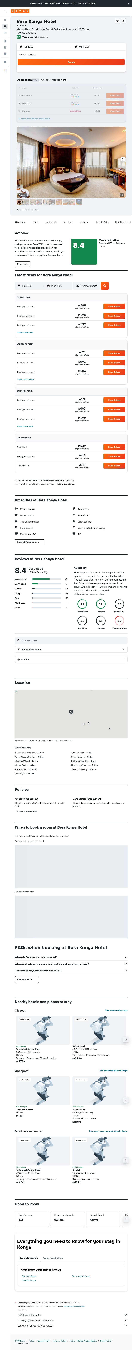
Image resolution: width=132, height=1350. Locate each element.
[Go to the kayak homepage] (20, 11)
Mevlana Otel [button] (79, 1109)
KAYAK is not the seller (73, 1315)
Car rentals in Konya (81, 1276)
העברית (92, 3)
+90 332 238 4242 (26, 32)
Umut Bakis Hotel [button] (24, 1109)
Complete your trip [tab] (29, 1258)
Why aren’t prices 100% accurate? (73, 1325)
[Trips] (5, 62)
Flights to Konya (29, 1276)
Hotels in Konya (29, 1280)
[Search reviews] (73, 640)
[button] (128, 3)
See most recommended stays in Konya (108, 1131)
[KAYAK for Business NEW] (5, 54)
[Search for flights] (5, 20)
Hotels (31, 1341)
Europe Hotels (43, 1341)
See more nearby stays (116, 1010)
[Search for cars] (5, 33)
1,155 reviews (41, 36)
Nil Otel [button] (76, 1170)
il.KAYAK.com (20, 1341)
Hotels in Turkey (59, 1341)
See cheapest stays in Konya (114, 1070)
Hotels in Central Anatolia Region (83, 1341)
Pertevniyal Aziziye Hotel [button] (28, 1049)
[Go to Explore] (5, 41)
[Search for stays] (5, 26)
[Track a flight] (5, 47)
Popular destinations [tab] (53, 1258)
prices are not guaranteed (74, 1306)
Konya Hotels (105, 1341)
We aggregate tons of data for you (73, 1320)
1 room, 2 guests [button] (27, 54)
